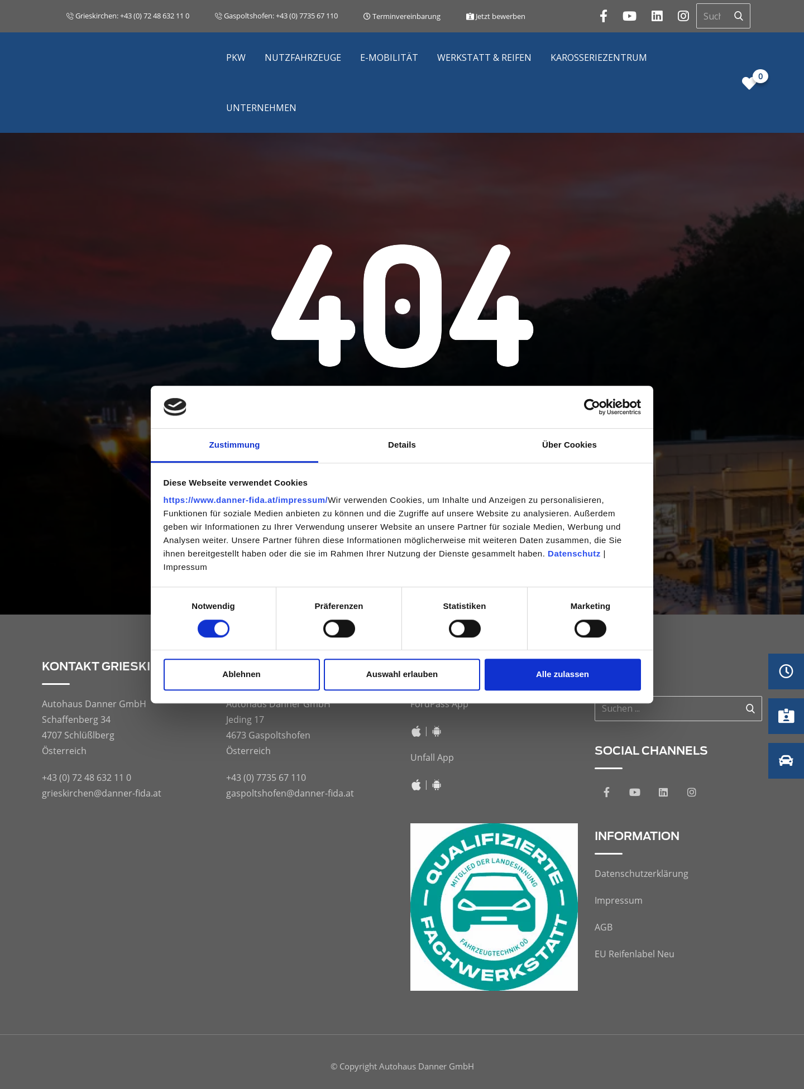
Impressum (619, 900)
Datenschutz (574, 554)
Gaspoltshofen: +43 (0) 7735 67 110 (276, 16)
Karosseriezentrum (599, 57)
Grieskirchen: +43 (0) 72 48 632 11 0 (127, 16)
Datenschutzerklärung (641, 873)
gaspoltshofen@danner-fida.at (290, 793)
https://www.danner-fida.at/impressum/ (246, 500)
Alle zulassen (562, 674)
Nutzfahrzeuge (303, 57)
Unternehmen (261, 108)
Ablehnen (241, 674)
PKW (236, 57)
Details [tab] (402, 445)
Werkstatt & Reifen (484, 57)
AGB (603, 927)
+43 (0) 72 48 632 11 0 (86, 777)
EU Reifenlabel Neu (634, 954)
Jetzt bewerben (495, 16)
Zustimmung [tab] (234, 445)
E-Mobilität (389, 57)
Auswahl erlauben (402, 674)
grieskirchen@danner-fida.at (101, 793)
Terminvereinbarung (402, 16)
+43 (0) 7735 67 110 (266, 777)
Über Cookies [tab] (569, 445)
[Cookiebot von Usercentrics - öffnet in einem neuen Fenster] (592, 407)
